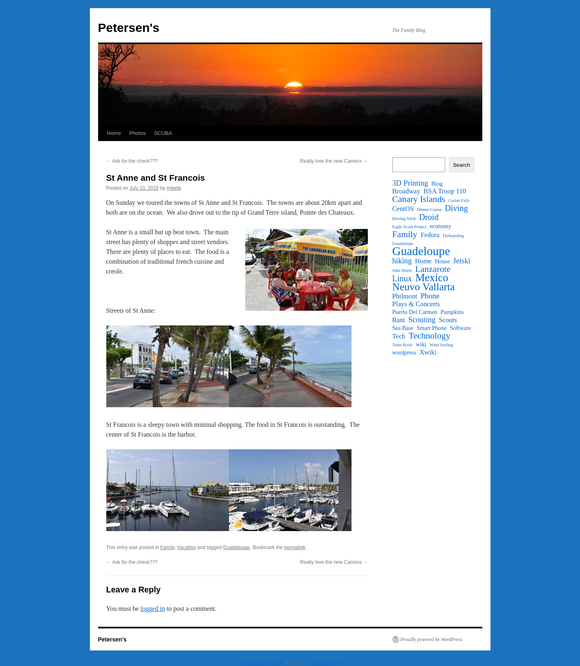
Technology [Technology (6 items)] (429, 335)
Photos (137, 133)
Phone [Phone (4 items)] (430, 296)
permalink (294, 547)
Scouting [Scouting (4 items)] (421, 319)
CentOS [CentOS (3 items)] (403, 209)
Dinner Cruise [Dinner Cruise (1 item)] (429, 209)
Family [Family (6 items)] (404, 234)
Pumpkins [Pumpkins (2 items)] (452, 312)
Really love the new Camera (333, 161)
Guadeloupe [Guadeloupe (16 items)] (421, 251)
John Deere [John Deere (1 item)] (402, 270)
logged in (153, 608)
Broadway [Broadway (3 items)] (406, 191)
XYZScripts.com (325, 662)
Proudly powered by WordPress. (432, 639)
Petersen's (129, 27)
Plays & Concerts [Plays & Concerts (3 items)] (416, 304)
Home (114, 133)
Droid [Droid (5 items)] (428, 217)
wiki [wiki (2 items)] (421, 344)
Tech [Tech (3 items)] (398, 336)
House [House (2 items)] (442, 261)
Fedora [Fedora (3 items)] (430, 235)
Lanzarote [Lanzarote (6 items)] (433, 269)
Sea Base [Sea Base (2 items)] (403, 328)
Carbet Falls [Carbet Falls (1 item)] (459, 200)
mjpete (174, 188)
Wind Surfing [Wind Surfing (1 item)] (441, 345)
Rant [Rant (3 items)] (398, 320)
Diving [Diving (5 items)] (456, 208)
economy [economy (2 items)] (440, 226)
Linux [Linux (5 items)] (402, 278)
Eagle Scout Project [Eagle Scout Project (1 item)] (409, 226)
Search (461, 165)
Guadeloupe (236, 547)
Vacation (186, 547)
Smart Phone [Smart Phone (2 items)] (431, 328)
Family (167, 547)
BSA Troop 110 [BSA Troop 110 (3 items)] (444, 191)
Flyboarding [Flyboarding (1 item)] (453, 235)
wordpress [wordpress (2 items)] (404, 352)
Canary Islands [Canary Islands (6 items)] (419, 199)
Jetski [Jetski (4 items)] (461, 261)
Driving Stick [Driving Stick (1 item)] (404, 218)
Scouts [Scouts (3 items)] (448, 320)
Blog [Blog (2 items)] (437, 183)
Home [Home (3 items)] (423, 261)
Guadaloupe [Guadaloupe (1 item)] (403, 243)
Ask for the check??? (132, 161)
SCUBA (163, 133)
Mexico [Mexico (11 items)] (431, 278)
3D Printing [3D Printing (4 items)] (410, 183)
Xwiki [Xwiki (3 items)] (428, 352)
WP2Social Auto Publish (261, 662)
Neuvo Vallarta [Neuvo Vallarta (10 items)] (423, 287)
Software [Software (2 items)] (460, 328)
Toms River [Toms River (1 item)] (402, 345)
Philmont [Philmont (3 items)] (404, 296)
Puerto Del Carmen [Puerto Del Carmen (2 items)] (414, 312)
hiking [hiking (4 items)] (402, 261)
